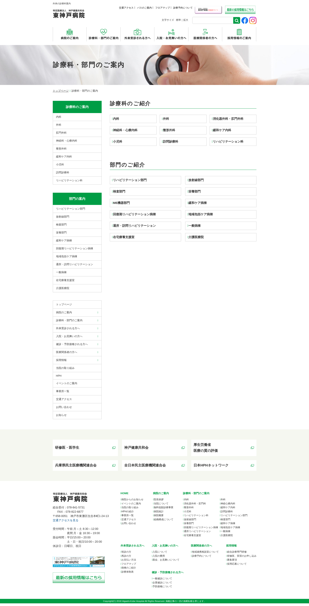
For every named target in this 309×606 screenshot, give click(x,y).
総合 (237, 554)
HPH (59, 375)
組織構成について (163, 522)
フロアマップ (162, 7)
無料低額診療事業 (163, 510)
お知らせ (61, 415)
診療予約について (183, 7)
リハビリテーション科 (228, 141)
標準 (178, 20)
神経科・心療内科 (125, 130)
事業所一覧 (127, 518)
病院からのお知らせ (132, 502)
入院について (160, 554)
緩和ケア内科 (222, 130)
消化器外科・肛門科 (195, 506)
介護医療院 (196, 237)
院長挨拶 (159, 502)
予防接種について (162, 589)
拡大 (185, 20)
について (205, 554)
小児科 (117, 141)
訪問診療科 (170, 141)
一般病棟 (194, 225)
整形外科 (169, 130)
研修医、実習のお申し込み (241, 558)
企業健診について (162, 585)
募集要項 (232, 562)
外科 (166, 118)
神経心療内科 (228, 506)
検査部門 (119, 191)
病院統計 (159, 514)
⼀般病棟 (61, 272)
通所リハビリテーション (197, 534)
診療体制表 (127, 574)
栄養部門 (194, 191)
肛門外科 (61, 132)
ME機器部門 (121, 203)
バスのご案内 (144, 7)
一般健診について (162, 581)
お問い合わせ (64, 407)
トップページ (61, 90)
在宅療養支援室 (123, 237)
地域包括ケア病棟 (200, 214)
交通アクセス (126, 7)
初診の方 (126, 554)
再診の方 (126, 558)
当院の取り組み (65, 368)
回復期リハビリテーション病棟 (134, 214)
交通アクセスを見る (65, 523)
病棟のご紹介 (128, 570)
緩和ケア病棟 (197, 203)
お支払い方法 (128, 562)
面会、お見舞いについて (166, 562)
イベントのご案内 (66, 383)
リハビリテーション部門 (130, 180)
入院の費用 (159, 558)
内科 (116, 118)
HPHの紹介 (127, 514)
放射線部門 (196, 180)
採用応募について (237, 566)
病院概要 (159, 518)
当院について (161, 506)
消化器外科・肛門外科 (228, 118)
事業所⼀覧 (62, 391)
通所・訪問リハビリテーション (134, 225)
